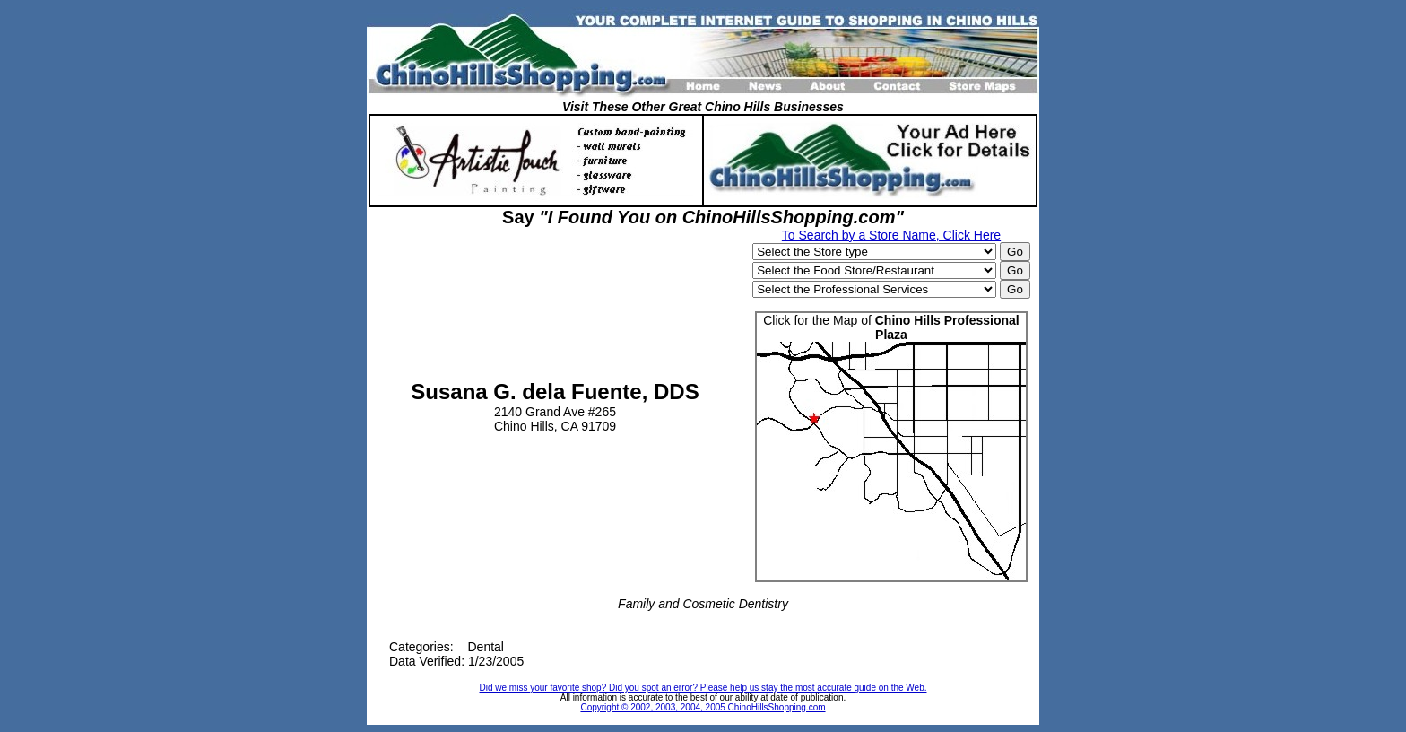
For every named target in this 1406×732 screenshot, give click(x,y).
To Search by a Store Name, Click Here (891, 235)
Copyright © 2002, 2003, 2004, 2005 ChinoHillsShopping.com (702, 707)
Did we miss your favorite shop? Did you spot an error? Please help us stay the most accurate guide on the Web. (703, 688)
